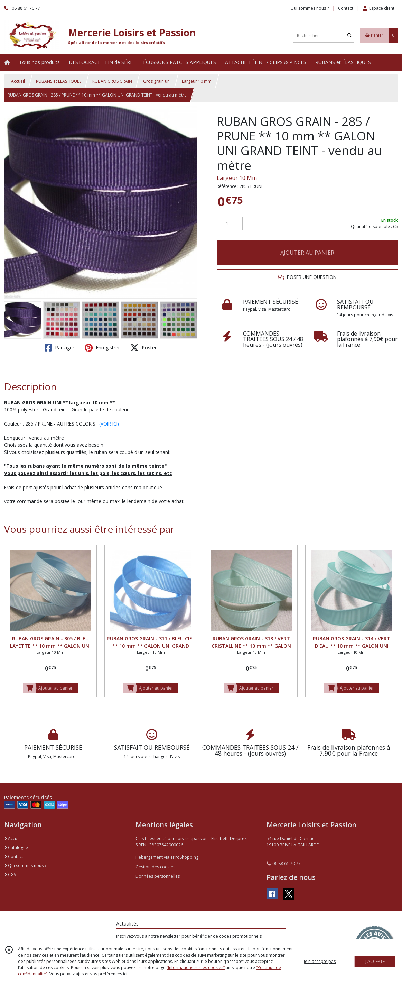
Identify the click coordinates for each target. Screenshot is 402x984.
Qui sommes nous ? (25, 865)
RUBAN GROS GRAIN (112, 81)
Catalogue (16, 847)
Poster (143, 348)
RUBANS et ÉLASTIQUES (58, 81)
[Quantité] (230, 223)
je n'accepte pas (320, 961)
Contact (345, 8)
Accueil (18, 81)
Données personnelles (157, 876)
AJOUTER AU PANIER (307, 252)
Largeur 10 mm (197, 81)
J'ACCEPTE (375, 961)
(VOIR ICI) (109, 423)
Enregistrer (102, 348)
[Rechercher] (349, 35)
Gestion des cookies (155, 867)
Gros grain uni (157, 81)
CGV (10, 874)
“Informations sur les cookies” (196, 968)
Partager (59, 348)
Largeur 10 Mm (237, 178)
